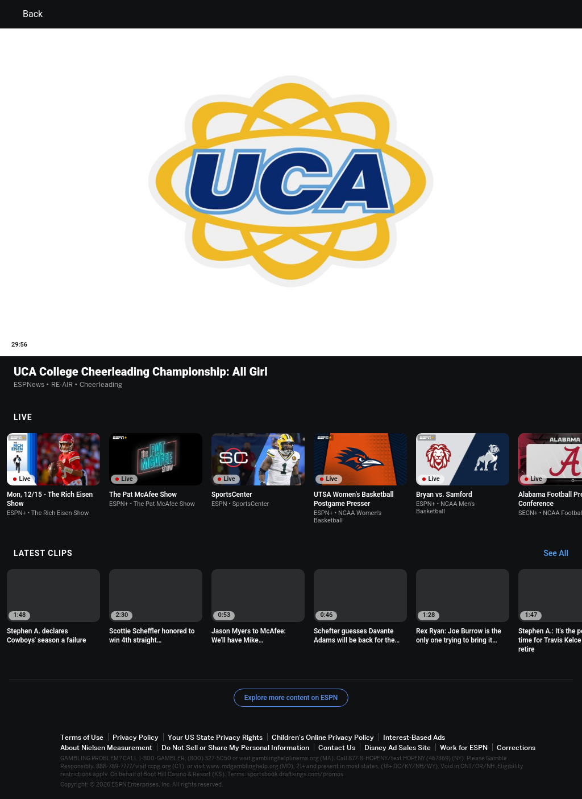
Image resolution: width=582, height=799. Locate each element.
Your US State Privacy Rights (215, 737)
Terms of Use (81, 737)
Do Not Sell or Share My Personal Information (235, 747)
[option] (53, 475)
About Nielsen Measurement (106, 747)
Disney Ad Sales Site (397, 747)
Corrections (516, 747)
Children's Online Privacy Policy (323, 737)
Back (26, 14)
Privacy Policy (136, 737)
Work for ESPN (464, 747)
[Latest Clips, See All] (561, 553)
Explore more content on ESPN (291, 698)
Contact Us (336, 747)
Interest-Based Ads (414, 737)
